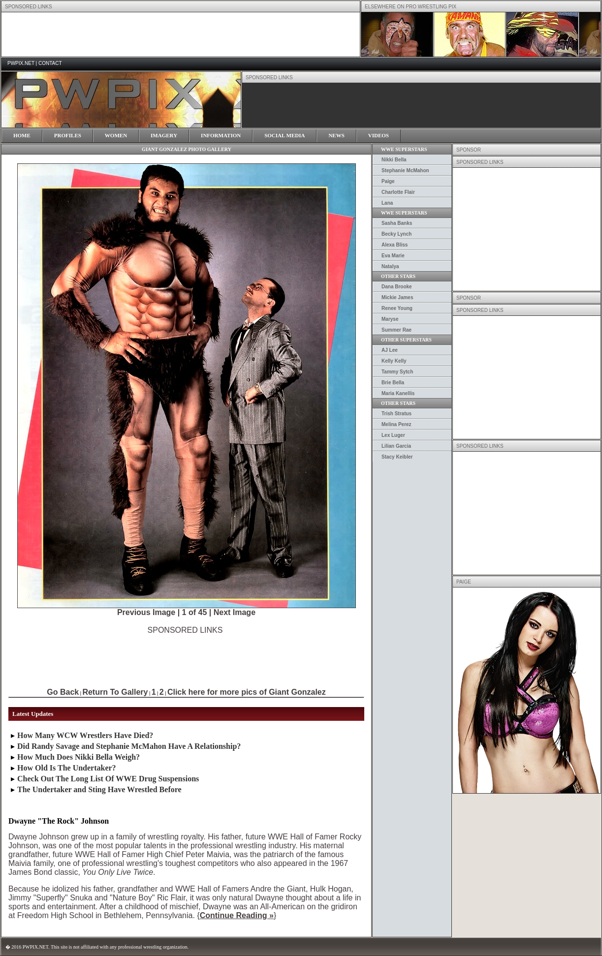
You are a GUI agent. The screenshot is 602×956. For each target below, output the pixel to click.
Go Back (63, 692)
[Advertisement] (185, 657)
